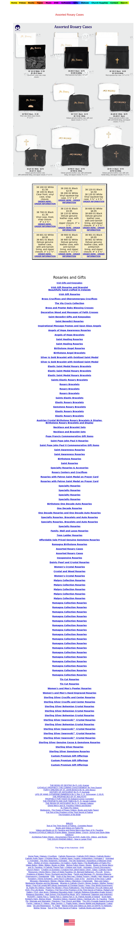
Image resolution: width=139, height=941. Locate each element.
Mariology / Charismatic (82, 881)
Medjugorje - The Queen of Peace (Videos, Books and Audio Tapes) (69, 810)
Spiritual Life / (90, 899)
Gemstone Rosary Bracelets (69, 407)
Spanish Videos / (76, 899)
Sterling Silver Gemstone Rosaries (69, 751)
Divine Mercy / (45, 872)
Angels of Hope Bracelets (70, 335)
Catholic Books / (103, 856)
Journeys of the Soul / (96, 879)
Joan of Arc (80, 879)
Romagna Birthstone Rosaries (69, 544)
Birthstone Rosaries (69, 459)
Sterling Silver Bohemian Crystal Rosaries (69, 706)
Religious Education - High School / (41, 894)
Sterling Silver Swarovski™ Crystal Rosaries (69, 720)
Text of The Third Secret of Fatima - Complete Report (69, 826)
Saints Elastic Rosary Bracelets (69, 380)
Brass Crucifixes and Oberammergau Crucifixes (69, 299)
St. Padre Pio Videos (69, 808)
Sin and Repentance (42, 906)
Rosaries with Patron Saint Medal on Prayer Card (69, 477)
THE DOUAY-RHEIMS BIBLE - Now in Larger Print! (69, 839)
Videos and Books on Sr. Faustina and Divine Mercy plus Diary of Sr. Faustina (69, 830)
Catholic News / (67, 858)
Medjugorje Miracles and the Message (42, 883)
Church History (33, 870)
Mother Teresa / (106, 883)
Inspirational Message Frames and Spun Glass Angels (69, 326)
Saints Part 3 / (69, 897)
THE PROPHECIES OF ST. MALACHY (69, 796)
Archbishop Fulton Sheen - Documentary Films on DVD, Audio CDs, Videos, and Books (69, 837)
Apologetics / (55, 863)
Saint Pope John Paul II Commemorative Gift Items (69, 445)
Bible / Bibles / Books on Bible (51, 865)
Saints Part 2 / (56, 897)
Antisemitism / (88, 858)
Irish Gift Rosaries (69, 294)
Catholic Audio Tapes (34, 858)
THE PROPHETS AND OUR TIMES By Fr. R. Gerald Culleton (69, 801)
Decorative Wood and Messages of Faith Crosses (69, 312)
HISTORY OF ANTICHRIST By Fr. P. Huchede (70, 792)
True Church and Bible (71, 901)
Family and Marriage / (83, 874)
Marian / (54, 881)
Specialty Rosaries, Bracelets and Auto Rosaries (69, 517)
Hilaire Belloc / (32, 865)
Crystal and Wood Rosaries (69, 571)
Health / (94, 876)
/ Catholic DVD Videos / (86, 856)
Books (89, 865)
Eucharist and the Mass (62, 874)
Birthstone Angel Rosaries (69, 348)
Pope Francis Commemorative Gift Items (69, 436)
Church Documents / (102, 867)
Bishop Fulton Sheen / (76, 865)
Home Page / (33, 856)
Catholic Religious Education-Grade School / (93, 892)
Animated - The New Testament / (44, 861)
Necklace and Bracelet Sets (69, 427)
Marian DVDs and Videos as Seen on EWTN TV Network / (87, 906)
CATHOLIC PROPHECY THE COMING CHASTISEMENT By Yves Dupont (69, 787)
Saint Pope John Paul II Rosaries (69, 441)
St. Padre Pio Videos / (36, 888)
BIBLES (69, 823)
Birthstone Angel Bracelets (69, 353)
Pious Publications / (72, 888)
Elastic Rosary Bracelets (69, 402)
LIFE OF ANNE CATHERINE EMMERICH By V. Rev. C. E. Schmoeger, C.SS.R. (69, 794)
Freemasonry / (32, 876)
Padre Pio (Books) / (54, 888)
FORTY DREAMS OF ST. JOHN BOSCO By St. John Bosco (69, 790)
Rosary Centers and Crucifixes (69, 472)
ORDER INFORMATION (93, 201)
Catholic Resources (66, 856)
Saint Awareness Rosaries (69, 450)
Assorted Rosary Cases (69, 549)
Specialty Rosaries (69, 486)
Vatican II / (39, 903)
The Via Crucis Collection (69, 303)
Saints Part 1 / (43, 897)
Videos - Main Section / (54, 903)
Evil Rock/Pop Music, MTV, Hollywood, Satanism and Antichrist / (85, 894)
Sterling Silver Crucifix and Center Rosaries (69, 697)
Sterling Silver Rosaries (69, 747)
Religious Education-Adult (61, 892)
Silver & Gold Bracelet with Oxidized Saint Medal (69, 357)
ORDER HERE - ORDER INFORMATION (45, 202)
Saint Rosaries (69, 463)
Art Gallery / (66, 863)
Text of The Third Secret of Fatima (62, 908)
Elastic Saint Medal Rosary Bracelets (69, 366)
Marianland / (45, 881)
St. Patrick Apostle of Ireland (88, 897)
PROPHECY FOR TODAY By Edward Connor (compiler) (69, 799)
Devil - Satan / (92, 870)
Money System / (92, 883)
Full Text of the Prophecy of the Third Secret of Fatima (69, 812)
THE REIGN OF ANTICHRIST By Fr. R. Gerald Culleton (69, 803)
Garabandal (44, 876)
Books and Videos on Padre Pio (69, 828)
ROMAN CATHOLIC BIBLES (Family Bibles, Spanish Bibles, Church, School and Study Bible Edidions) (69, 833)
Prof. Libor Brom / (42, 892)
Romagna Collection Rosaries (69, 603)
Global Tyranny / (83, 876)
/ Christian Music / (52, 858)
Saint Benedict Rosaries (69, 321)
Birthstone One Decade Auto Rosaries (69, 504)
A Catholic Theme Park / (54, 867)
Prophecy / (50, 890)
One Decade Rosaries (69, 508)
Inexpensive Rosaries (69, 558)
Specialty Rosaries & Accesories (69, 468)
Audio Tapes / (78, 863)
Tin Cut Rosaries (69, 684)
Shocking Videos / (61, 899)
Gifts (53, 876)
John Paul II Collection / (64, 879)
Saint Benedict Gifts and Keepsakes (69, 317)
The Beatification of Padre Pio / (97, 863)
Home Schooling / (46, 879)
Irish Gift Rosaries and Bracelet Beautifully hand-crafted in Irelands (69, 288)
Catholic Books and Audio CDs (92, 908)
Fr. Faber (56, 906)
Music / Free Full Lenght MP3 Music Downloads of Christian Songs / (55, 885)
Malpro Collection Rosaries (69, 580)
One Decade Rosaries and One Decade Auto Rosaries (69, 513)
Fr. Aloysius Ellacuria (102, 874)
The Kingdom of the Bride (69, 814)
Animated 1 (99, 858)
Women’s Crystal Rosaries (69, 576)
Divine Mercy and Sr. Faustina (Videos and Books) (69, 805)
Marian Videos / (65, 881)
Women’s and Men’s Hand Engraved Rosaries (69, 693)
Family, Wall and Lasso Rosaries (69, 531)
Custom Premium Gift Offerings (69, 756)
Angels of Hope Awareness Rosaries (69, 330)
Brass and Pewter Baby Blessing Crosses (69, 308)
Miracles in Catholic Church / (72, 883)
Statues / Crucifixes (48, 856)
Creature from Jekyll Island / (73, 870)
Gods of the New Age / (66, 876)
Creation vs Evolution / (51, 870)
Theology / (56, 901)
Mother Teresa (40, 908)
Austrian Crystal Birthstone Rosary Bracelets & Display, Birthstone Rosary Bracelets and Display (69, 421)
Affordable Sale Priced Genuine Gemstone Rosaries (69, 540)
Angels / (78, 858)
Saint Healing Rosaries (69, 339)
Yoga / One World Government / (99, 885)
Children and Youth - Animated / (79, 867)
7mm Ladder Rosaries (69, 535)
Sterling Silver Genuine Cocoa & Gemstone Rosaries (69, 742)
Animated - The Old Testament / (73, 861)
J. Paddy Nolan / (71, 903)
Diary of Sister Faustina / (63, 872)
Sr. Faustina (102, 899)
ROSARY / (32, 897)
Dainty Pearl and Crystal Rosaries (69, 562)
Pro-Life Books (37, 890)
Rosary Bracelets (69, 389)
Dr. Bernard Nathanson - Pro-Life (88, 872)
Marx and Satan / (101, 881)
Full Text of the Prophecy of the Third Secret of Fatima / (79, 890)
